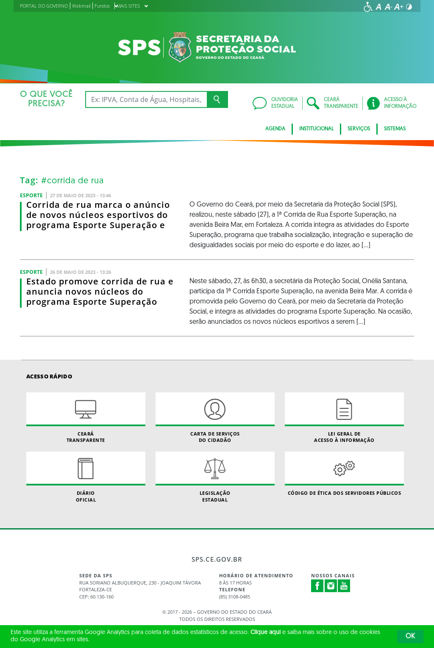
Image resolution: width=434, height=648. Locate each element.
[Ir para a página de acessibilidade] (368, 7)
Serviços (359, 129)
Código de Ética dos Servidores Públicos (344, 474)
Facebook (317, 585)
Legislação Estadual (215, 477)
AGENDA (275, 129)
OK (410, 636)
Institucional (316, 129)
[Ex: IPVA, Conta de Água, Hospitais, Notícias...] (146, 99)
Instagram (331, 585)
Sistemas (395, 129)
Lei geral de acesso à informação (344, 417)
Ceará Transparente (85, 417)
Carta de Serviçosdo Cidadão (215, 417)
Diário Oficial (85, 477)
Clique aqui (265, 632)
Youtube (344, 585)
